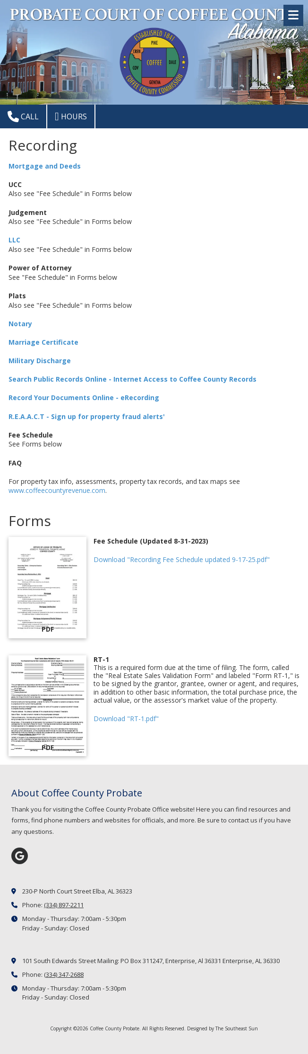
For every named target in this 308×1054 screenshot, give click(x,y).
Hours (71, 116)
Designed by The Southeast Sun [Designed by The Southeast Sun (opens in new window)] (222, 1028)
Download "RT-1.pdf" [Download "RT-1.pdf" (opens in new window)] (126, 718)
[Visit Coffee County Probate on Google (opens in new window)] (19, 856)
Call (23, 116)
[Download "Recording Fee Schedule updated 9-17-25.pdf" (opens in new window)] (47, 587)
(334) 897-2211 (64, 905)
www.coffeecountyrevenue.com (57, 490)
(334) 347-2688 (64, 974)
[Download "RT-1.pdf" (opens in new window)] (47, 706)
